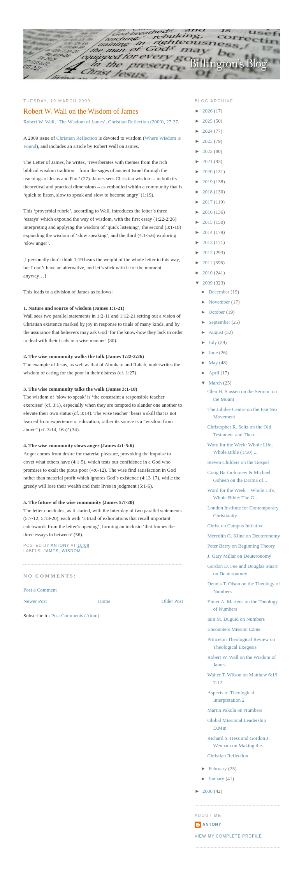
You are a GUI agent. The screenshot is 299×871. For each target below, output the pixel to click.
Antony (212, 824)
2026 (208, 111)
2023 (208, 141)
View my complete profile (228, 836)
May (214, 362)
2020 (208, 171)
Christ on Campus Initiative (235, 526)
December (220, 292)
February (218, 768)
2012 (208, 252)
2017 (208, 202)
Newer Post (35, 601)
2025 (208, 121)
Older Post (172, 601)
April (215, 373)
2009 (208, 283)
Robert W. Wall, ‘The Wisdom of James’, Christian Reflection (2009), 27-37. (101, 122)
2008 (208, 791)
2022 (208, 151)
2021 (208, 161)
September (220, 322)
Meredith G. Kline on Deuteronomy (243, 536)
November (220, 302)
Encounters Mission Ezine (233, 629)
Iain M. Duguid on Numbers (236, 619)
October (217, 312)
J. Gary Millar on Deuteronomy (239, 556)
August (217, 332)
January (217, 778)
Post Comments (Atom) (75, 615)
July (213, 342)
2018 (208, 192)
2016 (208, 212)
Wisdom (71, 551)
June (214, 352)
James (51, 551)
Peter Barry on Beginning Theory (241, 546)
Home (104, 601)
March (216, 383)
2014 (208, 232)
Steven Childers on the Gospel (238, 462)
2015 (208, 222)
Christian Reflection (76, 138)
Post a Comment (40, 590)
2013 (208, 242)
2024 (208, 131)
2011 (208, 262)
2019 (208, 181)
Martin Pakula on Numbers (234, 710)
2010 (208, 273)
